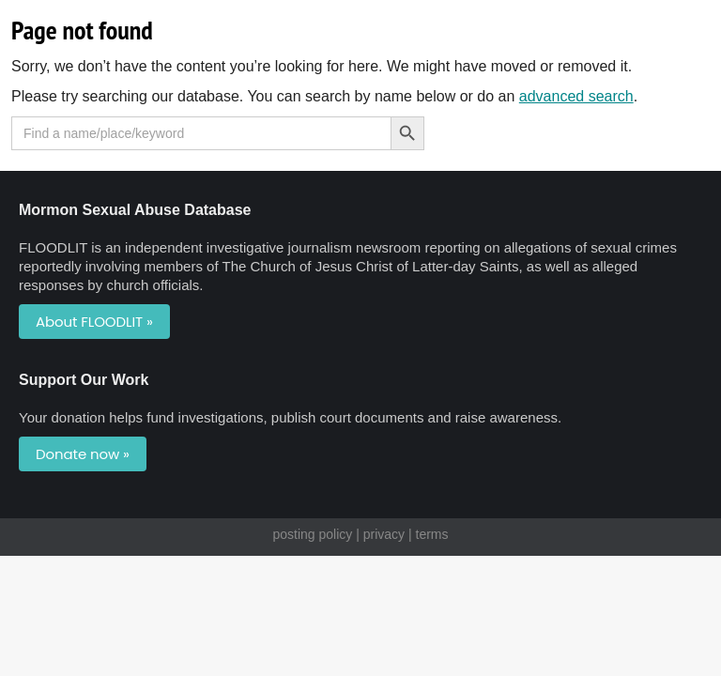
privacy (384, 534)
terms (432, 534)
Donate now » (83, 454)
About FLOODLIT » (94, 321)
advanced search (576, 96)
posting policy (312, 534)
